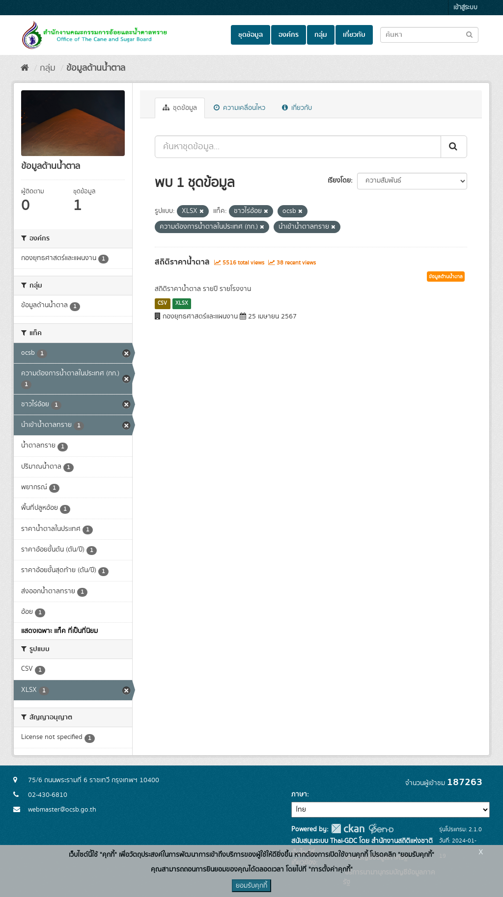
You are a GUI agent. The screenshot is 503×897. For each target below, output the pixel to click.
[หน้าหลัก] (25, 68)
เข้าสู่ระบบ (465, 7)
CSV (162, 303)
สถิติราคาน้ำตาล (182, 262)
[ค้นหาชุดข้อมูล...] (298, 146)
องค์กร (289, 34)
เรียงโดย (339, 180)
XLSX (181, 303)
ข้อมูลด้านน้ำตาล (95, 68)
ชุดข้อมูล (250, 34)
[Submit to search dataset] (469, 34)
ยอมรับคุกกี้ (251, 886)
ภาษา (299, 794)
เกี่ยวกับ (354, 34)
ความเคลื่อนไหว (239, 108)
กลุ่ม (320, 34)
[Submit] (454, 146)
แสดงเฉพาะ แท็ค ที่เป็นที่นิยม (59, 631)
